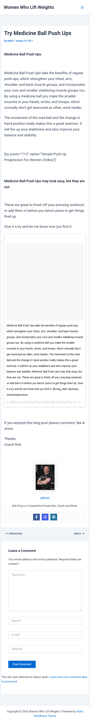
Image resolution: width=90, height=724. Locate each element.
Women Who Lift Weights (29, 7)
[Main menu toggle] (82, 7)
